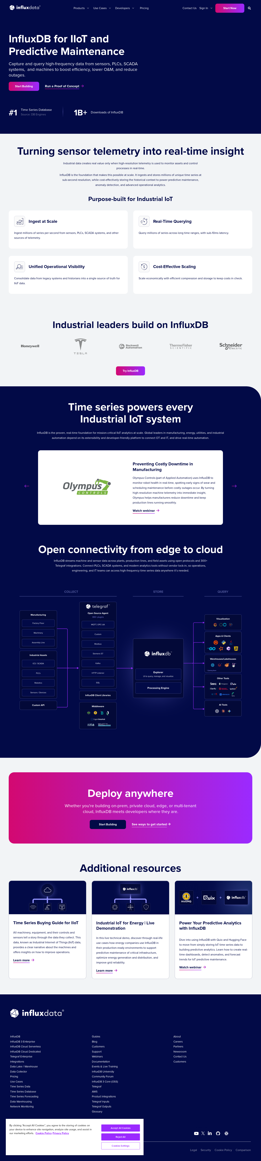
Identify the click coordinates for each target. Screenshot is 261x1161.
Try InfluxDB (130, 371)
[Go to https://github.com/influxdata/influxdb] (218, 1133)
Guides (96, 1037)
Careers (178, 1042)
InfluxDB (15, 1037)
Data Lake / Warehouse (24, 1067)
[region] (75, 1137)
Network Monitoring (22, 1106)
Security (206, 1150)
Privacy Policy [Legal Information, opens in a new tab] (61, 1133)
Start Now (229, 8)
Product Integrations (104, 1096)
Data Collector (18, 1072)
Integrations (17, 1062)
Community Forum (102, 1076)
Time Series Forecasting (24, 1096)
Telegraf (96, 1086)
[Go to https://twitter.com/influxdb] (203, 1134)
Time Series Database (23, 1092)
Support (97, 1052)
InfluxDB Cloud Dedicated (25, 1052)
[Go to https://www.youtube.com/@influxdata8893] (197, 1133)
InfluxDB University (103, 1072)
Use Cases (100, 8)
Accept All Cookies (120, 1128)
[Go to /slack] (226, 1133)
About (177, 1037)
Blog (94, 1042)
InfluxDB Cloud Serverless (25, 1047)
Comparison (243, 1150)
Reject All (120, 1137)
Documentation (101, 1062)
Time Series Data (20, 1086)
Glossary (97, 1112)
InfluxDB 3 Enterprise (22, 1042)
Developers (122, 8)
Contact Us (189, 8)
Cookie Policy (223, 1150)
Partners (178, 1047)
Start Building (24, 86)
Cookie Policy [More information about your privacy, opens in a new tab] (44, 1133)
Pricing (144, 8)
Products (79, 8)
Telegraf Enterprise (21, 1057)
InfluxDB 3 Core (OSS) (105, 1082)
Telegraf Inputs (100, 1102)
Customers (98, 1047)
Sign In (203, 8)
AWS (95, 1092)
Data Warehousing (21, 1102)
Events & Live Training (105, 1067)
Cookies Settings (120, 1146)
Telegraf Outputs (101, 1106)
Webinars (97, 1057)
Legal (193, 1150)
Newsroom (180, 1052)
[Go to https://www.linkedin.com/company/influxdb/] (209, 1133)
